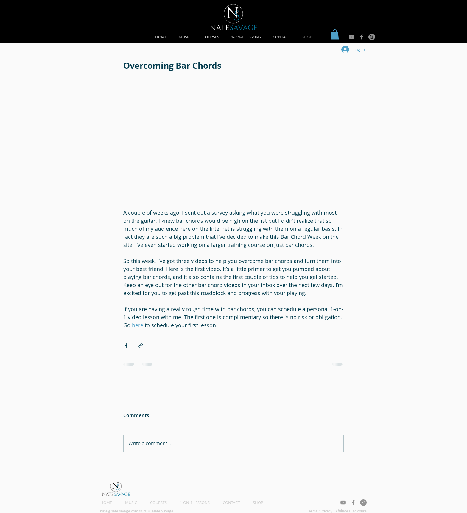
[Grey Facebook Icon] (361, 37)
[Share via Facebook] (126, 345)
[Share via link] (141, 345)
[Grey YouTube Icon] (351, 37)
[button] (335, 34)
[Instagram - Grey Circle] (371, 37)
